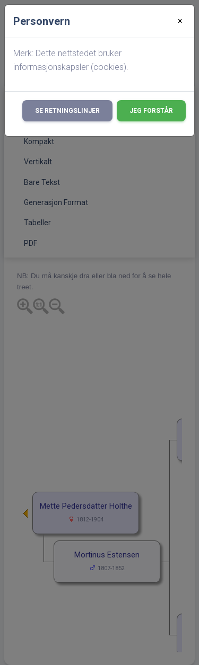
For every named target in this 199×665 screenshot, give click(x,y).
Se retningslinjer (67, 110)
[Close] (180, 21)
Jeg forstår (151, 110)
